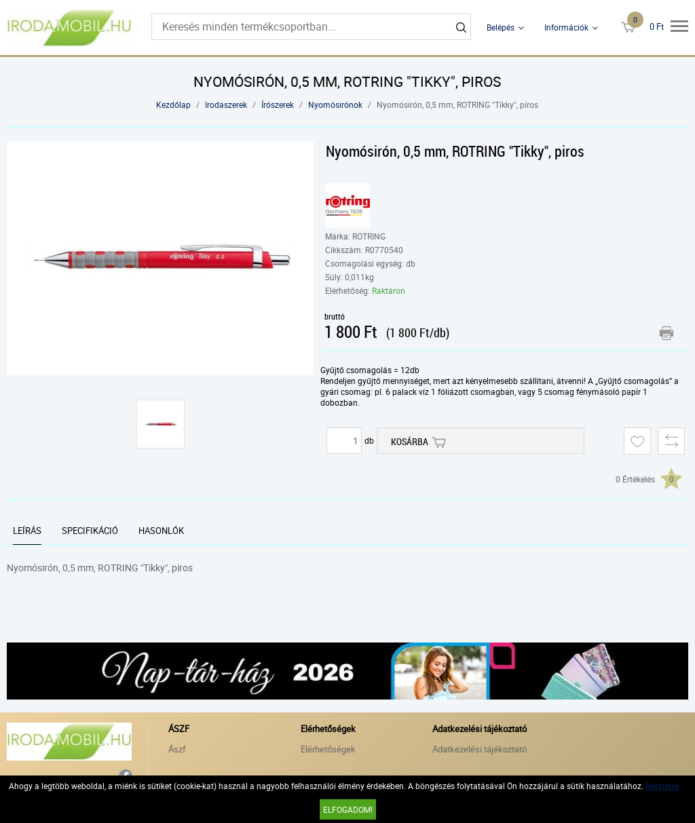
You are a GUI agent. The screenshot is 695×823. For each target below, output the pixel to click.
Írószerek (277, 104)
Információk (566, 27)
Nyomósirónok (335, 104)
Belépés (500, 27)
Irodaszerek (226, 104)
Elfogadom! (348, 809)
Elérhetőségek (328, 749)
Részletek (662, 785)
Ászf (177, 749)
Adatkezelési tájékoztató (479, 749)
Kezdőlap (173, 104)
